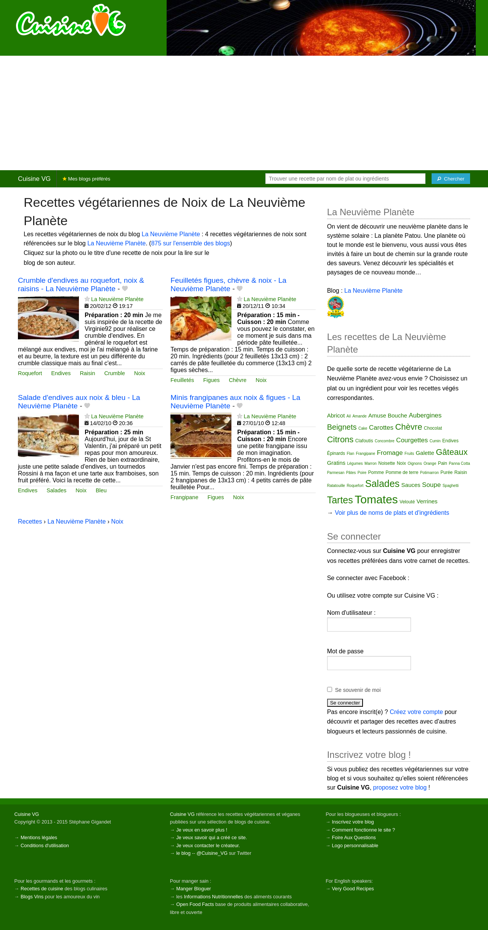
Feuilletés (182, 380)
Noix (139, 373)
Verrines (427, 501)
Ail (349, 416)
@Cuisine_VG (212, 853)
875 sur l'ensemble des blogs (190, 243)
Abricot (336, 415)
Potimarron (429, 473)
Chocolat (433, 428)
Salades (56, 490)
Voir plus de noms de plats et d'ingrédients (392, 512)
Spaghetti (451, 486)
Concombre (385, 441)
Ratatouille (336, 486)
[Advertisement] (244, 113)
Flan (350, 453)
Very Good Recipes (353, 888)
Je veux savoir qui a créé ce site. (211, 837)
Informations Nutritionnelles (213, 896)
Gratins (336, 462)
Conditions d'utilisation (45, 845)
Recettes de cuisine (42, 888)
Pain (442, 463)
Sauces (411, 485)
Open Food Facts (195, 904)
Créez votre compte (416, 712)
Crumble (114, 373)
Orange (430, 463)
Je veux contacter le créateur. (208, 845)
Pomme (376, 472)
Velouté (407, 501)
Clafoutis (364, 440)
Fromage (390, 452)
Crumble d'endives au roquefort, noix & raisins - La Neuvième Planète (81, 284)
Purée (446, 472)
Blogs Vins (32, 896)
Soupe (431, 484)
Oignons (415, 463)
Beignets (342, 427)
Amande (359, 416)
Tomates (376, 499)
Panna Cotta (459, 463)
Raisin (87, 373)
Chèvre (237, 380)
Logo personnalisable (355, 845)
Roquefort (30, 373)
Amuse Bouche (387, 415)
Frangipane (184, 497)
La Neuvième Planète (171, 234)
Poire (362, 473)
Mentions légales (39, 837)
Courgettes (412, 440)
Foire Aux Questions (354, 837)
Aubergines (425, 415)
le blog (183, 853)
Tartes (340, 500)
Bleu (101, 490)
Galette (425, 453)
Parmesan (336, 473)
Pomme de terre (401, 472)
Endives (61, 373)
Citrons (340, 439)
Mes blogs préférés (86, 179)
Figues (211, 380)
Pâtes (351, 473)
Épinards (336, 453)
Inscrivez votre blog (353, 822)
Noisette (386, 463)
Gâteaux (451, 452)
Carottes (381, 427)
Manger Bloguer (193, 888)
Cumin (435, 441)
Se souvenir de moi (358, 690)
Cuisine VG (34, 178)
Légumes (355, 463)
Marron (370, 463)
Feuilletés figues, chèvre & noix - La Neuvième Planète (228, 284)
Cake (362, 428)
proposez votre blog (400, 787)
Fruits (409, 453)
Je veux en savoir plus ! (201, 830)
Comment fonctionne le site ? (363, 830)
